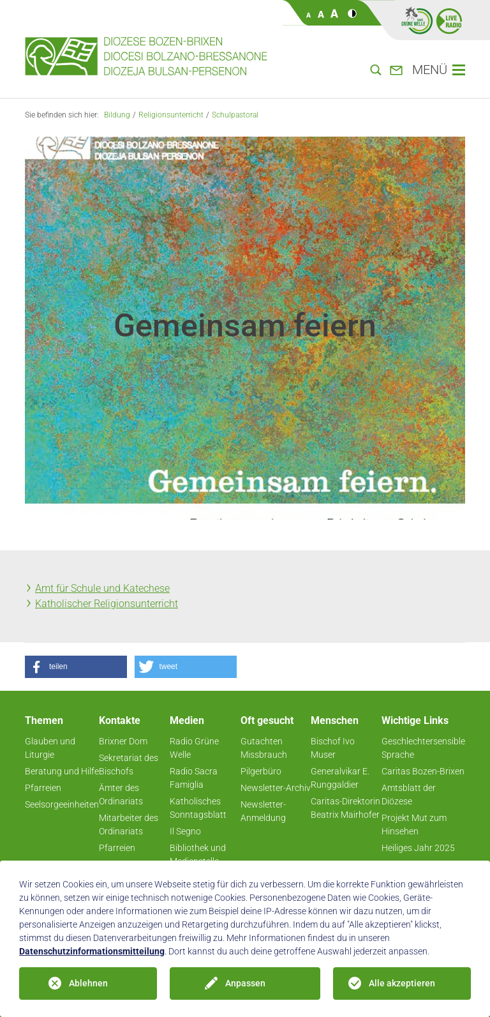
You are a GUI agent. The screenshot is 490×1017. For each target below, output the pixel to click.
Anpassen (245, 983)
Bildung (117, 114)
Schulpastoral (235, 114)
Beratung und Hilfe (62, 771)
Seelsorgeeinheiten (62, 804)
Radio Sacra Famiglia (194, 778)
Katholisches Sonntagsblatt (198, 808)
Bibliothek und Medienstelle (198, 854)
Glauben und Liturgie (50, 748)
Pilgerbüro (261, 771)
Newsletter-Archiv (276, 788)
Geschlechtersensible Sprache (423, 748)
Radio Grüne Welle (194, 748)
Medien (187, 720)
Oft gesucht (267, 720)
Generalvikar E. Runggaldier (340, 778)
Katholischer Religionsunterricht (106, 604)
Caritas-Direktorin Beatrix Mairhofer (345, 808)
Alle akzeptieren (402, 983)
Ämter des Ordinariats (121, 794)
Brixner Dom (123, 741)
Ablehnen (88, 983)
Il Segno (185, 831)
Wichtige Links (415, 720)
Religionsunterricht (171, 114)
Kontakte (119, 720)
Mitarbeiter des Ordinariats (128, 824)
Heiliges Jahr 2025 (418, 848)
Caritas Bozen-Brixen (423, 771)
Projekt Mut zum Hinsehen (414, 824)
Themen (44, 720)
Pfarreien (43, 788)
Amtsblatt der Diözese (409, 794)
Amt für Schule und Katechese (102, 588)
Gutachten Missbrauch (264, 748)
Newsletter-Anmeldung (263, 811)
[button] (76, 667)
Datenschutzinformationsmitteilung (92, 951)
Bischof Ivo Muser (333, 748)
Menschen (335, 720)
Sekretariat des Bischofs (128, 764)
